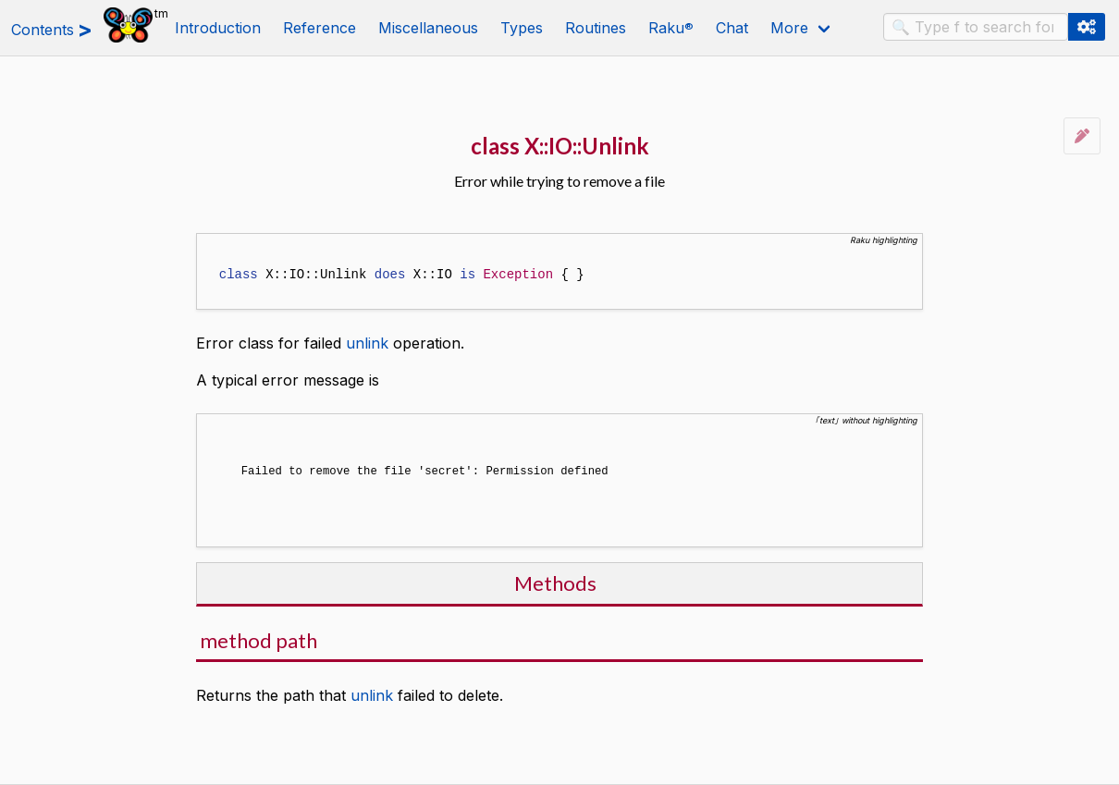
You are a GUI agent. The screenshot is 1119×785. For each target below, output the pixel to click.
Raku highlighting (883, 240)
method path (258, 638)
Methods (555, 581)
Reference (319, 27)
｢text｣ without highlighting (866, 420)
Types (521, 27)
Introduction (218, 27)
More (789, 27)
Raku (671, 27)
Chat (732, 27)
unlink (367, 343)
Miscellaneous (428, 27)
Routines (595, 27)
